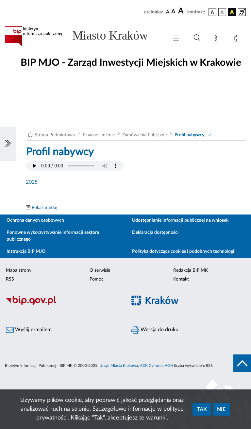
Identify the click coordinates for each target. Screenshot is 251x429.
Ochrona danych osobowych (35, 220)
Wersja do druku (154, 330)
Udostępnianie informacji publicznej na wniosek (180, 220)
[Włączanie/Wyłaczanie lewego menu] (8, 144)
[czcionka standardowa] (167, 12)
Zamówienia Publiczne (144, 135)
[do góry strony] (242, 363)
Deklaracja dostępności (155, 232)
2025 (32, 182)
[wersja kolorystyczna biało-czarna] (222, 12)
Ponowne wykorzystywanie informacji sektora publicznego (53, 236)
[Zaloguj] (237, 39)
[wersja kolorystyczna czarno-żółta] (232, 12)
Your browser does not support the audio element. (75, 166)
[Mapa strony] (217, 39)
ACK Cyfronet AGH (156, 366)
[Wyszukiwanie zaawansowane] (197, 38)
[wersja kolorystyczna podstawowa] (212, 12)
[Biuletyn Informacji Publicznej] (63, 304)
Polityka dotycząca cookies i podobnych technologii (184, 251)
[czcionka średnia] (173, 12)
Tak (202, 409)
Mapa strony (18, 270)
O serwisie (100, 270)
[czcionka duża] (181, 11)
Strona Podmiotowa (55, 135)
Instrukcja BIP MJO (26, 251)
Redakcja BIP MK (190, 270)
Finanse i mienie (99, 135)
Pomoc (97, 279)
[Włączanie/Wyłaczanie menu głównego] (176, 38)
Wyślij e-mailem (29, 330)
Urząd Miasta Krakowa (118, 366)
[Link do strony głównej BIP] (83, 36)
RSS (10, 279)
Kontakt (181, 279)
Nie (221, 409)
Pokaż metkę (44, 207)
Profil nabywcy (189, 135)
